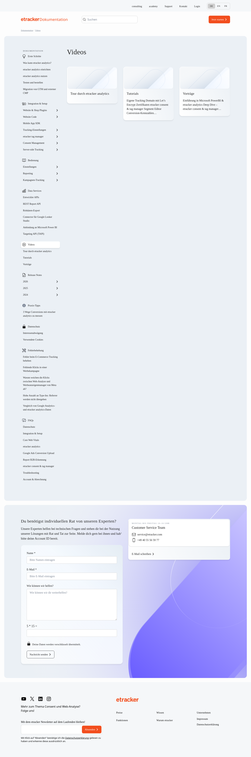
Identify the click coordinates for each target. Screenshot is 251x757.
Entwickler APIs (31, 197)
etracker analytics (31, 446)
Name (31, 553)
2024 (41, 294)
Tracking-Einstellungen (41, 130)
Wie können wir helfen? (40, 585)
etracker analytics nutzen (35, 76)
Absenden (90, 729)
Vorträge (27, 264)
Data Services (34, 191)
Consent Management (41, 143)
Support (168, 6)
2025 (41, 288)
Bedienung (33, 160)
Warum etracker (165, 720)
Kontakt (183, 6)
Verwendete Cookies (33, 339)
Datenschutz (34, 326)
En (218, 6)
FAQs (30, 420)
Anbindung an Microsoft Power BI (40, 227)
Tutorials (27, 257)
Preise (119, 712)
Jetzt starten (217, 19)
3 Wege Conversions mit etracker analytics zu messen (39, 314)
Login (197, 6)
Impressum (202, 719)
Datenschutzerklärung (77, 737)
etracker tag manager (41, 136)
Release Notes (35, 275)
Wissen (160, 712)
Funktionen (122, 720)
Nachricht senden (39, 654)
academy (153, 6)
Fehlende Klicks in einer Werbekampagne (35, 369)
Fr (225, 6)
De (211, 6)
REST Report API (32, 204)
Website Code (41, 116)
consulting (137, 6)
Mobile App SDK (31, 123)
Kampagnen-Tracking (41, 180)
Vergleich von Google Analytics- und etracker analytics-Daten (39, 408)
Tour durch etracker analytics (37, 251)
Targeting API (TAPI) (33, 234)
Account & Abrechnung (34, 479)
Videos (37, 30)
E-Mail (32, 569)
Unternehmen (204, 712)
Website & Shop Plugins (41, 110)
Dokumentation (27, 30)
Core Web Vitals (31, 440)
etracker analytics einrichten (37, 69)
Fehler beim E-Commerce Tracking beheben (40, 359)
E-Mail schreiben (141, 553)
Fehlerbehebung (36, 350)
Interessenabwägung (33, 333)
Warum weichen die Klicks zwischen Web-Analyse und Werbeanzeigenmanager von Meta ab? (39, 383)
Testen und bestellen (33, 82)
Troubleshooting (31, 473)
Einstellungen (41, 167)
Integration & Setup (37, 103)
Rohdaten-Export (31, 210)
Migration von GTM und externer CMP (39, 91)
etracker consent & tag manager (38, 466)
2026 (41, 281)
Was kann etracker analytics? (37, 63)
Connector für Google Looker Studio (37, 219)
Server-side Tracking (41, 149)
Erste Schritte (34, 56)
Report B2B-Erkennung (34, 459)
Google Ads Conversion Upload (38, 453)
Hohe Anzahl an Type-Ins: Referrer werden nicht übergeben (40, 397)
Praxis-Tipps (34, 305)
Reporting (41, 173)
